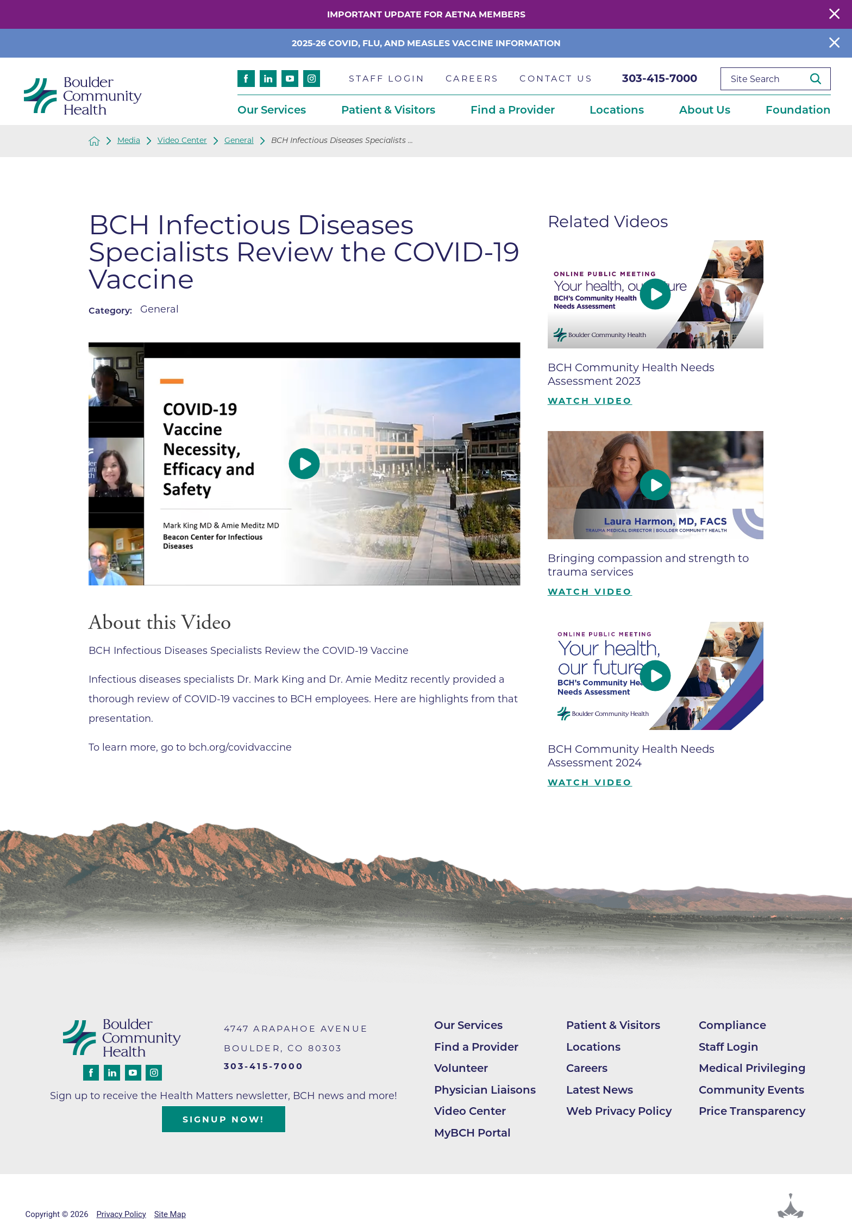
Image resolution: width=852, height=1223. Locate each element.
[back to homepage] (94, 141)
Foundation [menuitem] (798, 109)
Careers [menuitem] (472, 78)
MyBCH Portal (472, 1132)
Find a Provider (476, 1046)
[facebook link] (245, 78)
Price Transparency (752, 1111)
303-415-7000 (659, 78)
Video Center (182, 141)
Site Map (170, 1214)
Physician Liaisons (485, 1089)
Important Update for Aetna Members (426, 14)
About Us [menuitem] (704, 109)
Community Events (751, 1089)
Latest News (599, 1089)
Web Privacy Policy (619, 1111)
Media (128, 141)
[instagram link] (311, 78)
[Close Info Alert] (834, 43)
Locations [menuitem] (617, 109)
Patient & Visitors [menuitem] (388, 109)
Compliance (732, 1025)
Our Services (468, 1025)
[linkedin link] (268, 78)
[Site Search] (820, 79)
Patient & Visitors (613, 1025)
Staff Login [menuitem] (387, 78)
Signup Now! (224, 1119)
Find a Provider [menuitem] (513, 109)
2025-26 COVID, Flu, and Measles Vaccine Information (426, 43)
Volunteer (461, 1068)
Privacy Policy (121, 1214)
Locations (593, 1046)
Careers (586, 1068)
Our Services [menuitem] (271, 109)
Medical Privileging (752, 1068)
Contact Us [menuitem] (556, 78)
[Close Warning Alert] (834, 14)
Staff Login (729, 1046)
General (239, 141)
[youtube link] (289, 78)
